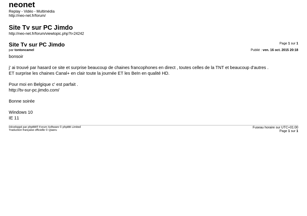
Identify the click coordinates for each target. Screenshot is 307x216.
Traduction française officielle (31, 197)
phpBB (38, 187)
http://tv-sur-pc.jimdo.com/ (28, 133)
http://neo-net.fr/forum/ (24, 31)
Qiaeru (72, 197)
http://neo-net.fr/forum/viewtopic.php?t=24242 (47, 57)
